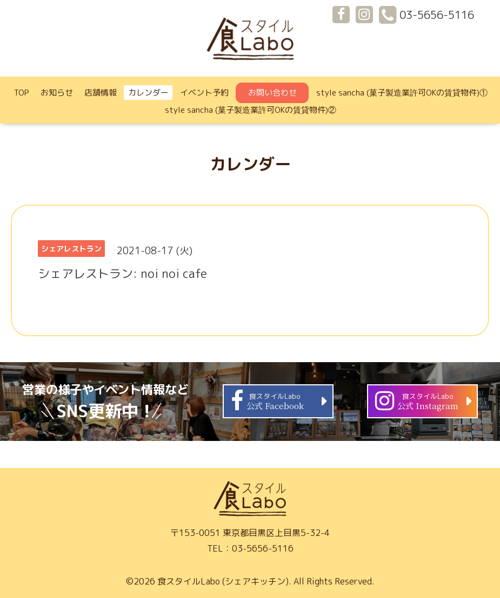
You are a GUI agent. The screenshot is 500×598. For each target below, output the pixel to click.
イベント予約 (204, 92)
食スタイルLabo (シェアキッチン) (223, 581)
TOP (21, 92)
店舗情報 (100, 92)
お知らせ (57, 92)
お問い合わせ (272, 92)
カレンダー (148, 92)
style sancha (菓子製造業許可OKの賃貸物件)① (402, 92)
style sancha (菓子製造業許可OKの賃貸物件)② (250, 109)
